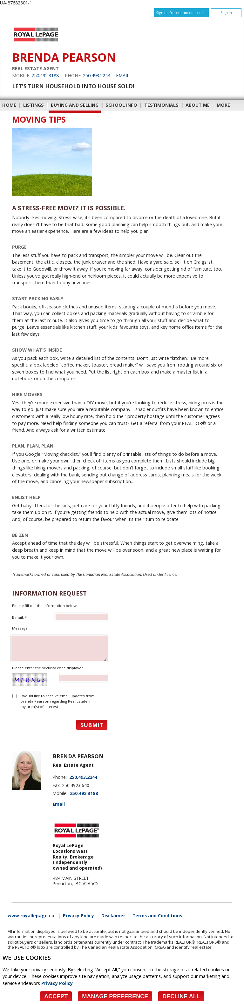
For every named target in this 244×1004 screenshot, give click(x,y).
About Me (198, 105)
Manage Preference (115, 996)
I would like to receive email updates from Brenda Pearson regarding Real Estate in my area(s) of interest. (57, 701)
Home (9, 105)
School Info (121, 105)
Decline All (181, 996)
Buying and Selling (74, 105)
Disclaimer (113, 916)
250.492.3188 (45, 75)
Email (122, 75)
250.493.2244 (96, 75)
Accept (56, 996)
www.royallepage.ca (31, 916)
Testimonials (161, 105)
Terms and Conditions (157, 916)
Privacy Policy (57, 983)
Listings (33, 105)
